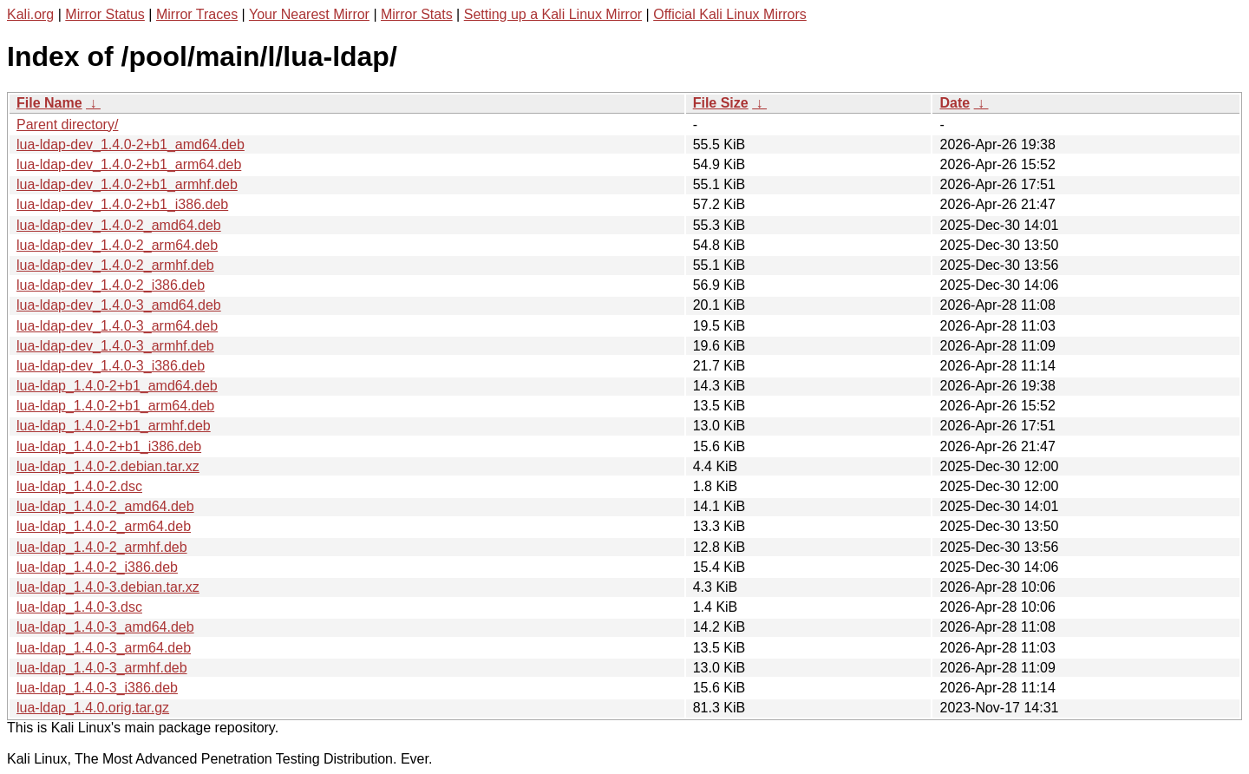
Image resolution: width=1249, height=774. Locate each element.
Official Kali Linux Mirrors (730, 14)
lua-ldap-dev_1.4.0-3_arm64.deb (117, 325)
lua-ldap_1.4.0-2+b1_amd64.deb (117, 385)
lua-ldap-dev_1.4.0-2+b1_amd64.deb (130, 144)
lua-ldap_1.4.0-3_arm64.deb (103, 647)
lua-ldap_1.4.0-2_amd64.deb (105, 506)
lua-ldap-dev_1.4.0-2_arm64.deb (117, 245)
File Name (49, 102)
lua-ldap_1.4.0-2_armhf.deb (101, 547)
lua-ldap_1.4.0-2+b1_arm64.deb (115, 405)
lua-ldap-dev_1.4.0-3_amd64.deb (118, 305)
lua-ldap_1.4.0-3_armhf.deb (101, 667)
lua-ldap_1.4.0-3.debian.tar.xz (107, 587)
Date (954, 102)
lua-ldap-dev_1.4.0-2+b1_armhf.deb (127, 184)
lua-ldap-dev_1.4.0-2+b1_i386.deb (122, 204)
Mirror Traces (197, 14)
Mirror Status (105, 14)
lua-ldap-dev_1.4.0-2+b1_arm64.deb (128, 164)
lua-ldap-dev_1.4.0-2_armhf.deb (115, 265)
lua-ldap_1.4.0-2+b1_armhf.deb (113, 425)
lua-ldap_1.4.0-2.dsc (79, 486)
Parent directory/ (67, 124)
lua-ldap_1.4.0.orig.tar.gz (92, 707)
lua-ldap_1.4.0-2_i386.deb (97, 567)
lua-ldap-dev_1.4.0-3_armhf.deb (115, 345)
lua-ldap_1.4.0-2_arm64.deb (103, 526)
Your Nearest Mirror (309, 14)
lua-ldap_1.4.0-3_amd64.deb (105, 627)
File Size (721, 102)
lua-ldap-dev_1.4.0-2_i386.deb (110, 285)
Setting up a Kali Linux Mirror (553, 14)
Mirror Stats (417, 14)
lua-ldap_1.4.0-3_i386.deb (97, 687)
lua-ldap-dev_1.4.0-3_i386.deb (110, 365)
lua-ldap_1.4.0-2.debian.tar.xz (107, 466)
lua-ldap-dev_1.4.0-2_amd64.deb (118, 225)
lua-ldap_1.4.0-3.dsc (79, 607)
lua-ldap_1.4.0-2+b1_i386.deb (108, 446)
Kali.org (30, 14)
